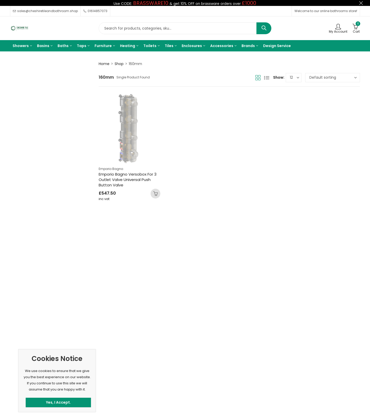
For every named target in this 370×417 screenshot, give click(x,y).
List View (266, 78)
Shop (119, 63)
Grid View (258, 78)
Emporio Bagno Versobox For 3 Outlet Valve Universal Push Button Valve (127, 179)
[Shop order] (332, 77)
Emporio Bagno (111, 169)
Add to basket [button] (155, 193)
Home (104, 63)
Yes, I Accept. (58, 402)
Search (263, 28)
